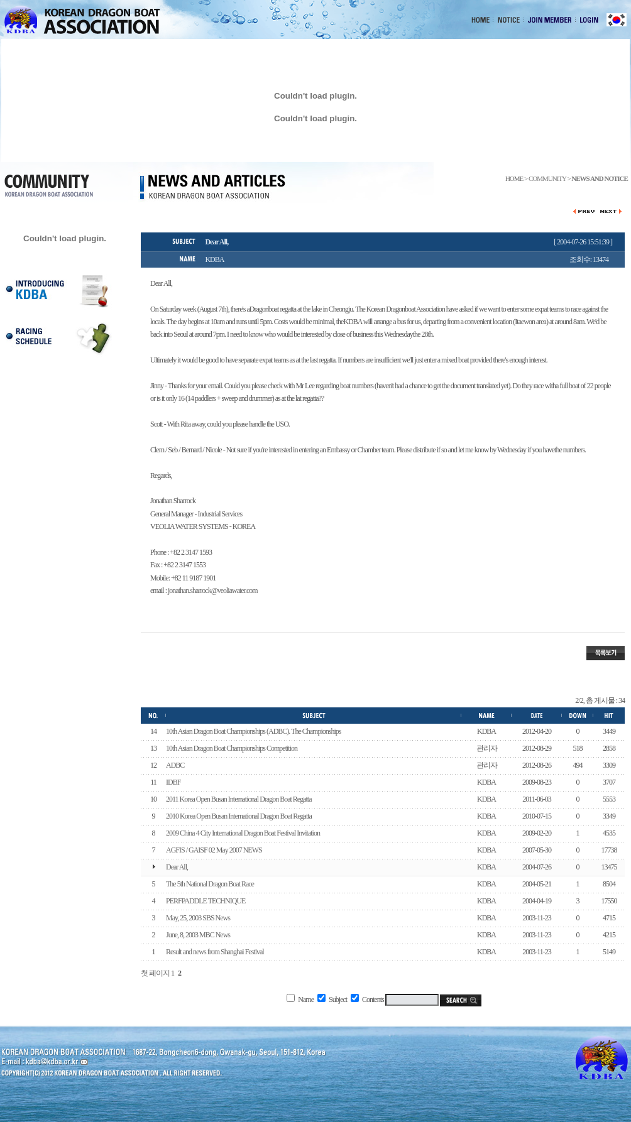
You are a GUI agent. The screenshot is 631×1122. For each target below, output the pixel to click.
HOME (514, 178)
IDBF (173, 782)
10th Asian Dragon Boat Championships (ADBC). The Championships (253, 731)
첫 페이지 (155, 973)
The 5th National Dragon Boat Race (210, 884)
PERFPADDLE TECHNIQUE (205, 900)
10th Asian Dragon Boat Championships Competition (231, 748)
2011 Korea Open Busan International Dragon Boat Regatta (238, 799)
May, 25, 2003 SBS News (198, 917)
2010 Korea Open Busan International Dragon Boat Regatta (239, 816)
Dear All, (177, 867)
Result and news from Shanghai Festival (215, 951)
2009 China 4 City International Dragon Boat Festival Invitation (243, 833)
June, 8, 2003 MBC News (198, 934)
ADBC (175, 765)
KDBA (486, 731)
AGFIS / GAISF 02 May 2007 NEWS (214, 850)
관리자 (486, 748)
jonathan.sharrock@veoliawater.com (213, 590)
